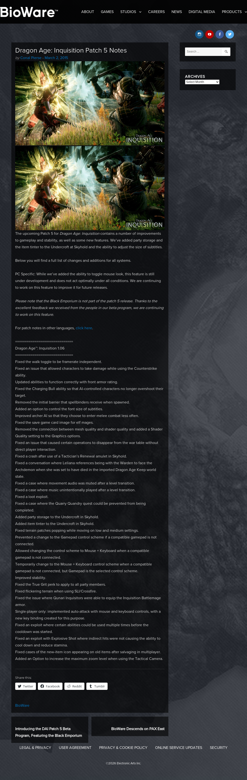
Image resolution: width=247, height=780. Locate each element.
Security (218, 747)
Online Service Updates (178, 747)
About (87, 11)
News (177, 11)
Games (107, 11)
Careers (156, 11)
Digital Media (202, 11)
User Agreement (75, 747)
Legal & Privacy (35, 747)
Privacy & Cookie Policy (123, 747)
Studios (128, 11)
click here (84, 328)
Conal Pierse (30, 57)
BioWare (22, 705)
